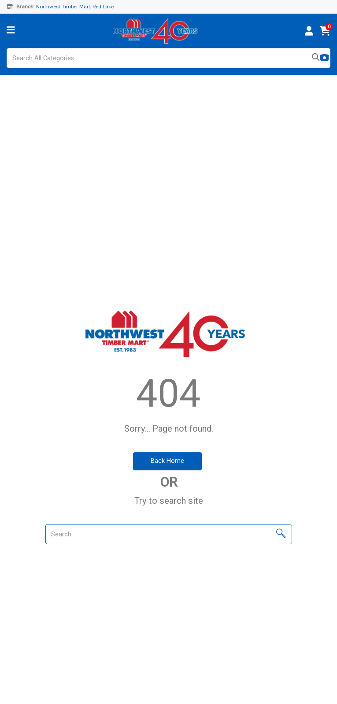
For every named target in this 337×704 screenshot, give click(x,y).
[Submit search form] (315, 58)
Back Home (167, 461)
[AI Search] (324, 58)
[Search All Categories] (168, 58)
